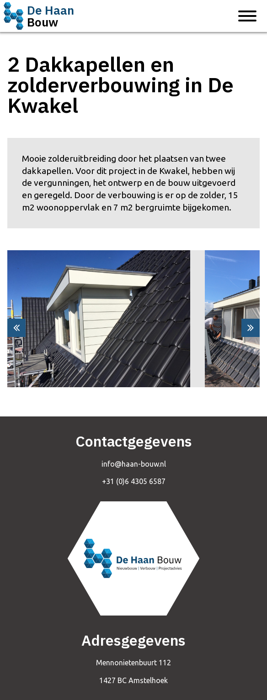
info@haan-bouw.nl (133, 464)
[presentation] (16, 328)
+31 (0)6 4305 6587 (134, 481)
